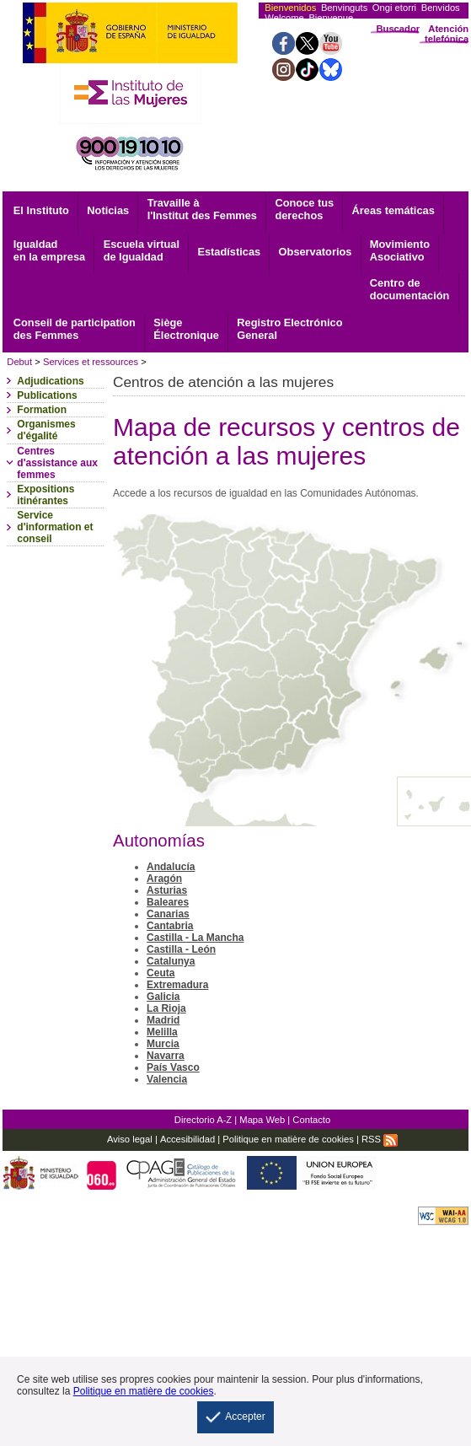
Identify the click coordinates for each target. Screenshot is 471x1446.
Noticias (108, 210)
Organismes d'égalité (46, 430)
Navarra (166, 1056)
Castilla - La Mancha (195, 937)
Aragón (164, 878)
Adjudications (50, 381)
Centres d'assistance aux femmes (57, 463)
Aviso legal (130, 1139)
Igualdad (49, 250)
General (289, 328)
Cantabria (170, 926)
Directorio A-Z (203, 1120)
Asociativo (400, 250)
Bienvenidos (290, 8)
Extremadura (177, 985)
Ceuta (160, 973)
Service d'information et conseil (55, 527)
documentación (410, 289)
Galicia (163, 997)
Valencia (167, 1079)
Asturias (167, 890)
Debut (19, 362)
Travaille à (202, 209)
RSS (379, 1139)
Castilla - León (181, 949)
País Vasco (173, 1067)
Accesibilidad (187, 1139)
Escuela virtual (141, 250)
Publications (47, 395)
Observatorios (315, 251)
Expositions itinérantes (45, 495)
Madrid (163, 1020)
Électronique (186, 328)
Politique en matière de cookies (287, 1139)
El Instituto (41, 210)
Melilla (162, 1032)
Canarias (168, 914)
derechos (304, 209)
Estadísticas (228, 251)
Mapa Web (262, 1120)
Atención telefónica (446, 34)
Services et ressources (90, 362)
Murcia (163, 1044)
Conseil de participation (74, 328)
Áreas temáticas (393, 210)
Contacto (311, 1120)
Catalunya (171, 961)
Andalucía (171, 867)
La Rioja (166, 1008)
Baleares (168, 902)
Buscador (398, 29)
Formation (42, 410)
